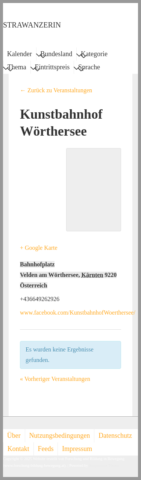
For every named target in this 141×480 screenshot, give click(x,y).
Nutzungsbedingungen (59, 435)
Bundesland (56, 55)
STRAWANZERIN (32, 25)
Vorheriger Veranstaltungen (55, 379)
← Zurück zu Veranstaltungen (56, 90)
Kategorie (94, 55)
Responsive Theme (104, 465)
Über (14, 435)
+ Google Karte (39, 248)
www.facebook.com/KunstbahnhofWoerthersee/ (77, 312)
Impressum (77, 448)
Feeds (45, 448)
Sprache (89, 68)
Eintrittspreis (52, 68)
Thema (17, 68)
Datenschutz (115, 435)
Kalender (19, 54)
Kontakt (18, 448)
